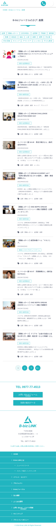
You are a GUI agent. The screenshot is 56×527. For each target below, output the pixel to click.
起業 (3, 33)
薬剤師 (51, 33)
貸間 (40, 37)
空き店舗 (6, 41)
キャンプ (16, 41)
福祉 (21, 37)
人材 (27, 37)
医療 (6, 37)
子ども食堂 (48, 41)
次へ (37, 368)
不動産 (43, 33)
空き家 (47, 37)
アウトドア (27, 41)
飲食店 (14, 37)
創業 (34, 37)
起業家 (35, 33)
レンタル (37, 41)
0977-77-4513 (31, 387)
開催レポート (13, 33)
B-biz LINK (23, 525)
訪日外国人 (25, 33)
